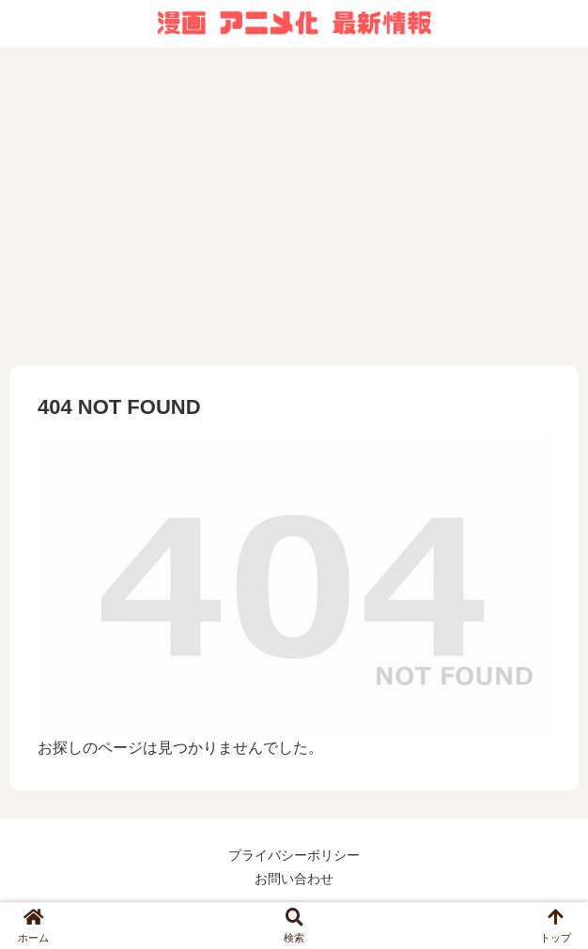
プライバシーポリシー (294, 855)
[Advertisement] (294, 206)
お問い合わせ (294, 878)
